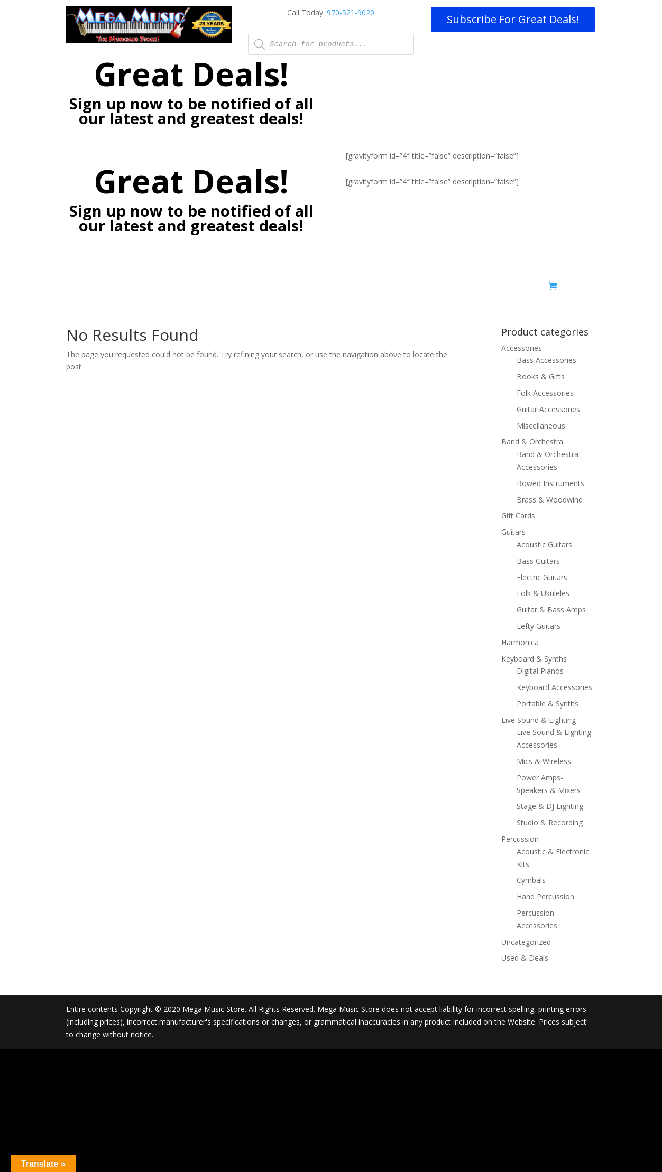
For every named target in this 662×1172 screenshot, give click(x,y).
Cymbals (531, 880)
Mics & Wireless (544, 761)
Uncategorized (526, 942)
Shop (464, 288)
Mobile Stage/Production (354, 288)
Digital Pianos (540, 671)
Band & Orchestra (532, 441)
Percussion (520, 839)
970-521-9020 (350, 12)
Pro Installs (281, 288)
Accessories (521, 348)
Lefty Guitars (538, 626)
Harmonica (520, 642)
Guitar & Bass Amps (551, 609)
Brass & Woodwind (550, 500)
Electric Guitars (542, 577)
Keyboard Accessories (554, 687)
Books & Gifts (541, 376)
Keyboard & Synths (534, 659)
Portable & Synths (547, 704)
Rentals (421, 288)
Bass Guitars (538, 561)
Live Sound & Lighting (538, 720)
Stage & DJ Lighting (550, 806)
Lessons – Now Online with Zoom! (191, 288)
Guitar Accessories (548, 409)
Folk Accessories (545, 393)
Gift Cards (518, 515)
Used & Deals (519, 288)
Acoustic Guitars (544, 545)
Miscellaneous (541, 426)
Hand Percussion (545, 896)
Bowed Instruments (550, 483)
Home (109, 288)
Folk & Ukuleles (543, 593)
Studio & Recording (550, 822)
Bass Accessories (546, 360)
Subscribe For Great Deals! (513, 19)
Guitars (513, 532)
